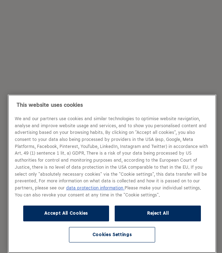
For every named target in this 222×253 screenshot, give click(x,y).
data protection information (95, 188)
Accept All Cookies (66, 213)
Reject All (158, 213)
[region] (112, 174)
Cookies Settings (112, 235)
